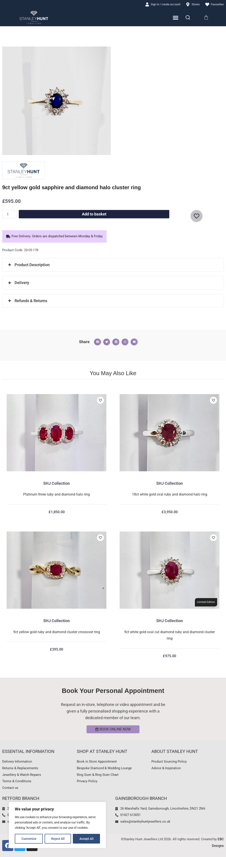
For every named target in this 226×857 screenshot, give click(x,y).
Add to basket (94, 214)
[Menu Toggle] (176, 18)
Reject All (58, 838)
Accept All (86, 838)
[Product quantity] (9, 214)
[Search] (188, 17)
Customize (28, 838)
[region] (57, 825)
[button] (54, 236)
